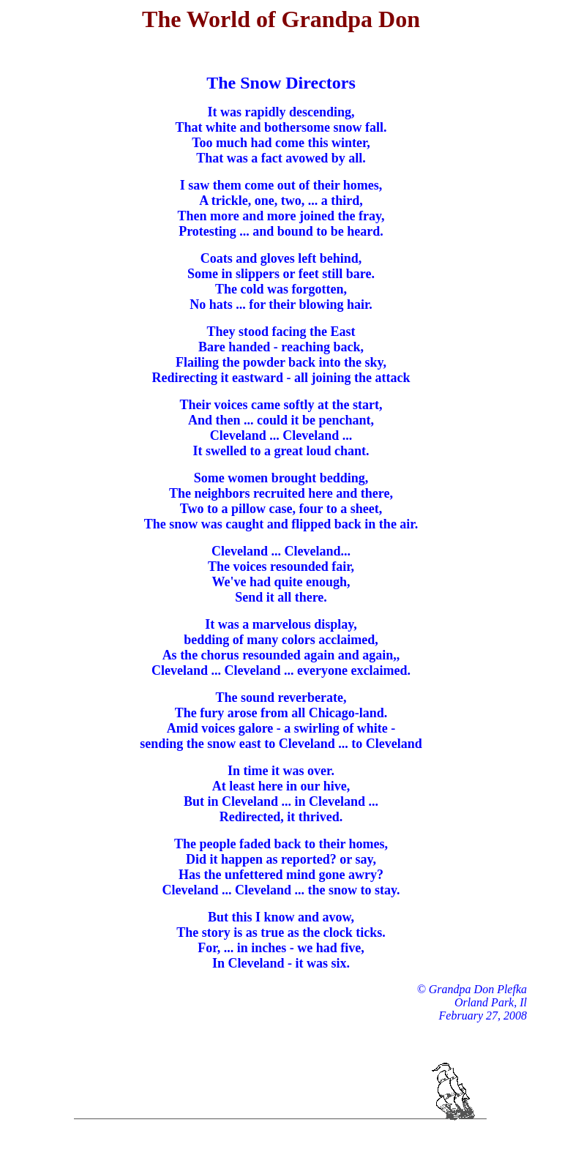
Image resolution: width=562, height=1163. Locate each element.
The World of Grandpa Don (281, 19)
